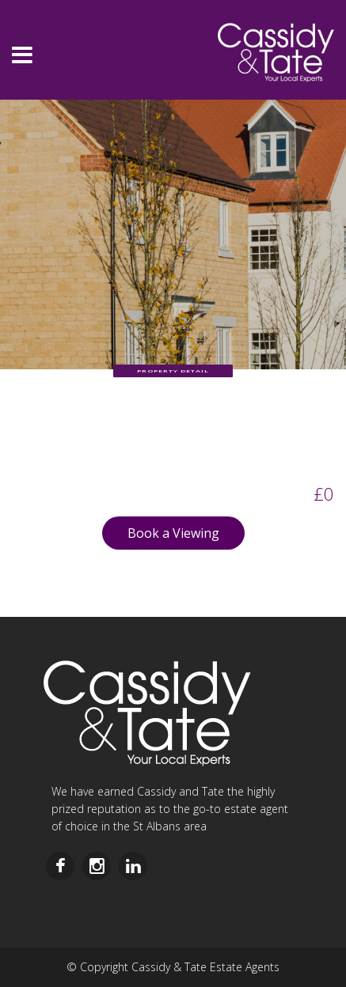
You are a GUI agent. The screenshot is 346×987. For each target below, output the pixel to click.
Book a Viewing (173, 533)
